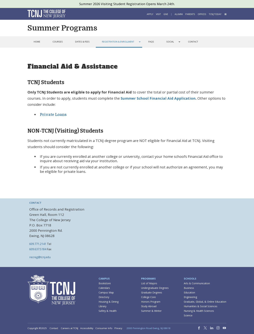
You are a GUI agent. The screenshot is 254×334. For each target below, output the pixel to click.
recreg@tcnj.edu (40, 257)
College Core (148, 297)
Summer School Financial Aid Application (158, 98)
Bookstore (105, 283)
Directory (104, 297)
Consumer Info (103, 328)
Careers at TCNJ (69, 328)
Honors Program (150, 301)
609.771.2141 (37, 244)
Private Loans (53, 115)
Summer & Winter (151, 310)
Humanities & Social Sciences (200, 306)
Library (102, 306)
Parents (190, 14)
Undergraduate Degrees (155, 288)
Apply (150, 14)
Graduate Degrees (151, 292)
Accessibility (86, 328)
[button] (225, 14)
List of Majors (149, 283)
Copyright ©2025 (37, 328)
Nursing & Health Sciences (199, 310)
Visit (158, 14)
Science (188, 315)
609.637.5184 (37, 249)
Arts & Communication (197, 283)
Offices (202, 14)
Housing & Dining (109, 301)
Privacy (118, 328)
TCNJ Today (215, 14)
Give (166, 14)
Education (189, 292)
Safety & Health (108, 310)
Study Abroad (148, 306)
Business (189, 288)
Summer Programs (62, 28)
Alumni (179, 14)
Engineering (190, 297)
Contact (54, 328)
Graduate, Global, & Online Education (205, 301)
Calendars (104, 288)
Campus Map (106, 292)
